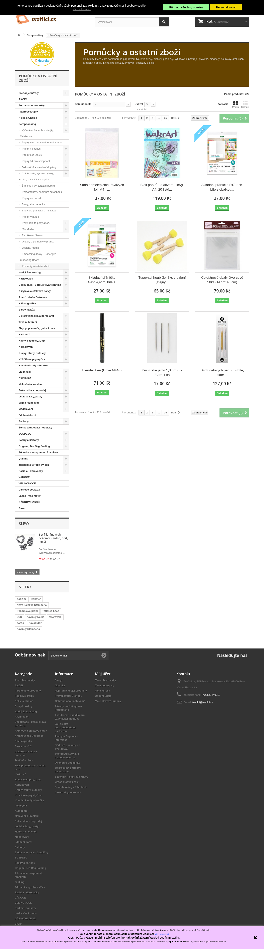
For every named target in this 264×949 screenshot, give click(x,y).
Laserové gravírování (68, 792)
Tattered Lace (50, 610)
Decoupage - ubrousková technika (40, 284)
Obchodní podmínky (67, 762)
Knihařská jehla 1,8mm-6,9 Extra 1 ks (162, 372)
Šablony (24, 421)
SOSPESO (25, 433)
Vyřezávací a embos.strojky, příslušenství (36, 133)
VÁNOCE (24, 477)
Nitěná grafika (27, 303)
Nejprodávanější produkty (71, 690)
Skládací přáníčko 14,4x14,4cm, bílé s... (102, 280)
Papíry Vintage (30, 216)
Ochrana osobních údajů (70, 701)
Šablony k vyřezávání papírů (38, 185)
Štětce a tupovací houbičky (35, 427)
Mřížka (235, 104)
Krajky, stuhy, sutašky (32, 353)
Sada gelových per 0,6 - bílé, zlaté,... (222, 372)
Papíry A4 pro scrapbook (36, 161)
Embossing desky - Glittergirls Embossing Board (38, 256)
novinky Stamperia (28, 628)
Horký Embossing (30, 272)
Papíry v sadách (31, 148)
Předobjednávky (29, 92)
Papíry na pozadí (31, 198)
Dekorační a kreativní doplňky (38, 167)
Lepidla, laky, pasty (30, 396)
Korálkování (26, 346)
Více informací (81, 9)
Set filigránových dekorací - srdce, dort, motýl (53, 538)
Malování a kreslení (30, 384)
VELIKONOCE (27, 483)
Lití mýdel (25, 371)
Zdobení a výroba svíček (34, 464)
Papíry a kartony (29, 439)
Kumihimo (25, 377)
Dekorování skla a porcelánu (36, 315)
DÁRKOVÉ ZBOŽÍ (29, 502)
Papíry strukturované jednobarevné (42, 142)
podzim (21, 598)
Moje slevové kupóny (108, 701)
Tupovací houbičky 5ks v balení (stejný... (162, 280)
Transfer (35, 598)
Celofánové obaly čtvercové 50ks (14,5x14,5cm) (222, 280)
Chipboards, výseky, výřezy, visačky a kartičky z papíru (36, 176)
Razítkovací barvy (32, 235)
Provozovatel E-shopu (68, 695)
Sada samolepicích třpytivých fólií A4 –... (102, 187)
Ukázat (139, 104)
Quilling (23, 458)
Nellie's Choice (28, 117)
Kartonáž (24, 334)
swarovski (55, 616)
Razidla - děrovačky (31, 470)
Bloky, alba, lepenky (33, 204)
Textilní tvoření (28, 322)
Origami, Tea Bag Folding (34, 446)
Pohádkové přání (27, 610)
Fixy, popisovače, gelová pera (37, 328)
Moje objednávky (105, 680)
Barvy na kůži (27, 309)
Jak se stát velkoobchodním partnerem (65, 727)
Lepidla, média (30, 247)
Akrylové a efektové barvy (35, 291)
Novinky (60, 685)
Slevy (24, 523)
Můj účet (103, 673)
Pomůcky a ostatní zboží (35, 266)
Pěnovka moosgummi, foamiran (38, 452)
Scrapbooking (27, 124)
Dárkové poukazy (29, 489)
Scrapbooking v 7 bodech (71, 787)
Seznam (245, 104)
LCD (19, 616)
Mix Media (27, 229)
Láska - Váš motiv (30, 495)
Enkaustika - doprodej (32, 390)
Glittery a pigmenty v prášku (37, 241)
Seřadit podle (83, 104)
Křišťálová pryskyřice (32, 359)
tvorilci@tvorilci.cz (202, 702)
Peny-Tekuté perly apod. (35, 222)
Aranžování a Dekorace (33, 297)
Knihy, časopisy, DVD (32, 340)
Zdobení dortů (27, 415)
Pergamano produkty (32, 105)
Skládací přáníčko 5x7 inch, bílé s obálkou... (222, 187)
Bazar (22, 508)
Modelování (26, 408)
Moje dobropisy (104, 685)
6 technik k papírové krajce (71, 776)
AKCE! (23, 99)
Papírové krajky (28, 111)
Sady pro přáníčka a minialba (38, 210)
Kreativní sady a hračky (33, 365)
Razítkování (26, 278)
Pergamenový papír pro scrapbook (41, 191)
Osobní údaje (103, 695)
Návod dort (35, 622)
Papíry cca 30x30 (31, 154)
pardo (20, 622)
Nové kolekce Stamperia (32, 604)
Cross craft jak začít (67, 781)
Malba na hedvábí (29, 402)
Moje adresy (102, 690)
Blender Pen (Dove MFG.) (102, 370)
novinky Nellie (35, 616)
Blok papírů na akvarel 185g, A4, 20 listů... (162, 187)
